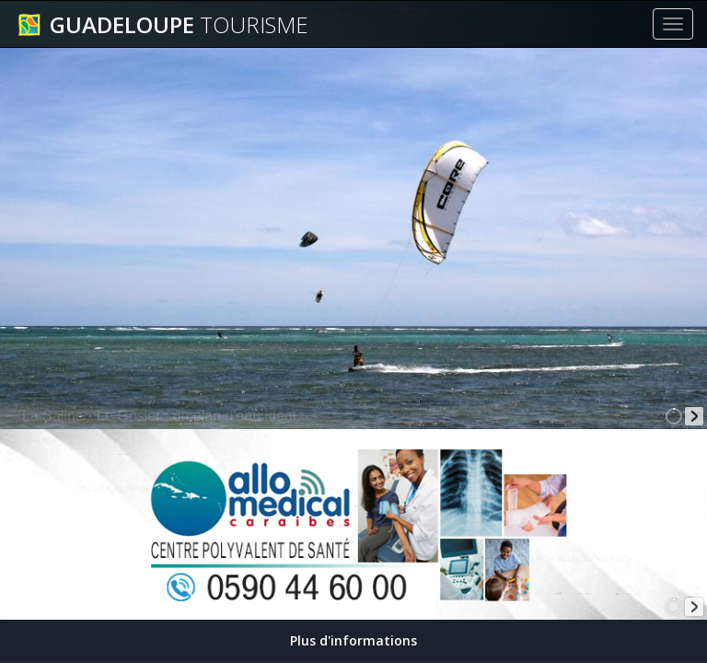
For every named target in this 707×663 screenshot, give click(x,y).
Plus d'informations (353, 640)
